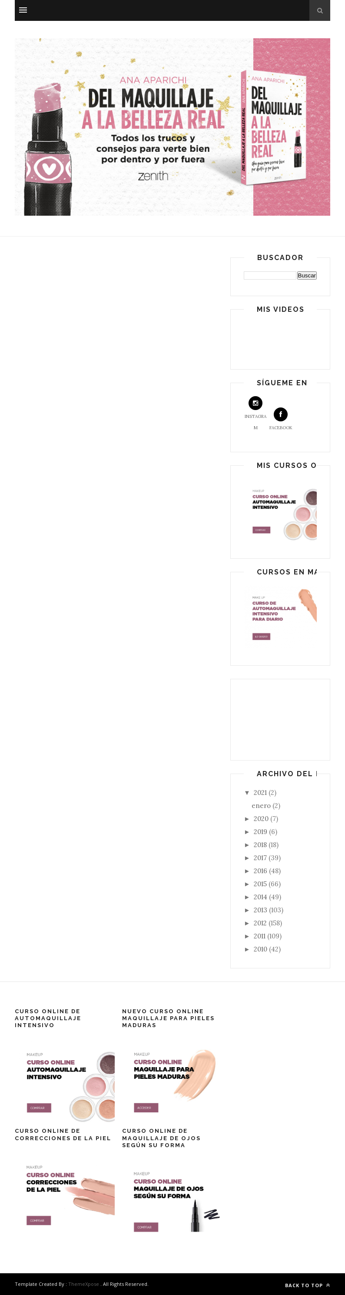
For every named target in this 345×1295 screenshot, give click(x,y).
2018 (261, 845)
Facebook (280, 419)
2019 (261, 832)
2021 (261, 792)
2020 (262, 818)
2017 (261, 858)
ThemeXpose (83, 1284)
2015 (261, 884)
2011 (260, 936)
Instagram (255, 413)
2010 (261, 949)
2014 (261, 897)
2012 (261, 923)
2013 (261, 910)
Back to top (307, 1285)
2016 (261, 871)
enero (262, 805)
